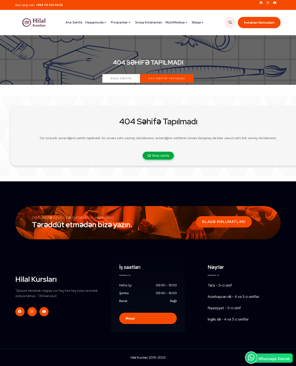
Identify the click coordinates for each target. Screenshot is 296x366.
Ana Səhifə (73, 22)
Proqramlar (119, 22)
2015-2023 (157, 357)
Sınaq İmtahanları (148, 22)
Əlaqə (196, 22)
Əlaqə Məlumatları (224, 222)
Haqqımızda (94, 22)
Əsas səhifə (121, 78)
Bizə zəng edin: (39, 5)
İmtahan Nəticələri (259, 22)
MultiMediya (175, 22)
